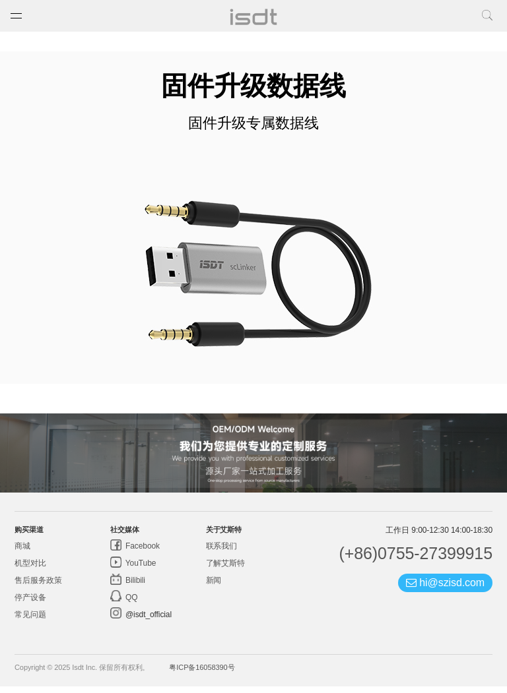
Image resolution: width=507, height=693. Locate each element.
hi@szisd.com (445, 589)
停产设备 (30, 604)
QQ (130, 604)
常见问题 (30, 621)
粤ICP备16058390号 (201, 674)
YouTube (139, 569)
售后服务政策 (38, 586)
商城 (22, 552)
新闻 (214, 586)
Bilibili (134, 586)
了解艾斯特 (226, 569)
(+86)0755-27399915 (415, 560)
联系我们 (222, 552)
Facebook (141, 552)
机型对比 (30, 569)
